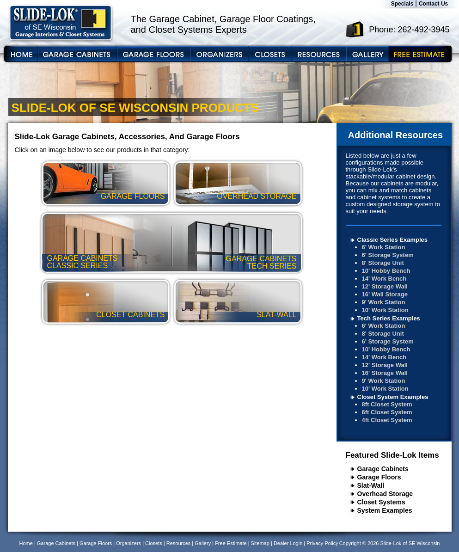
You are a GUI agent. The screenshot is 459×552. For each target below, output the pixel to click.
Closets (153, 543)
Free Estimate (230, 543)
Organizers (128, 543)
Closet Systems (381, 502)
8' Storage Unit (383, 262)
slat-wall (276, 315)
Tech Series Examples (388, 318)
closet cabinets (130, 315)
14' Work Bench (384, 278)
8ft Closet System (387, 404)
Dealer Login (288, 543)
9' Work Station (383, 302)
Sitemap (260, 543)
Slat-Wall (371, 485)
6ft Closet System (387, 412)
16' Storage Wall (385, 372)
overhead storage (256, 196)
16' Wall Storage (385, 294)
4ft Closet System (387, 420)
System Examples (384, 510)
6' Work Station (383, 247)
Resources (178, 543)
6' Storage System (388, 254)
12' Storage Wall (385, 286)
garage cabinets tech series (261, 262)
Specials (402, 3)
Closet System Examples (392, 396)
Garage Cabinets (383, 468)
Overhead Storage (385, 493)
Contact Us (433, 3)
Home (26, 543)
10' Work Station (385, 310)
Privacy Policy (322, 543)
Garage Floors (379, 477)
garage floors (133, 196)
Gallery (203, 543)
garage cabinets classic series (82, 262)
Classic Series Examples (392, 239)
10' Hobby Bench (386, 270)
